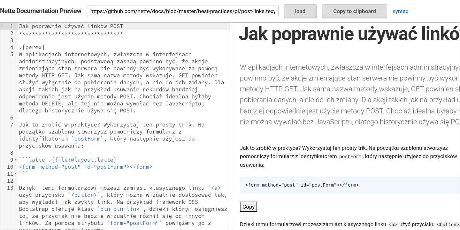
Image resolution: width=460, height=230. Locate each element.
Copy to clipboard (354, 11)
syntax (400, 11)
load (300, 11)
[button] (15, 159)
